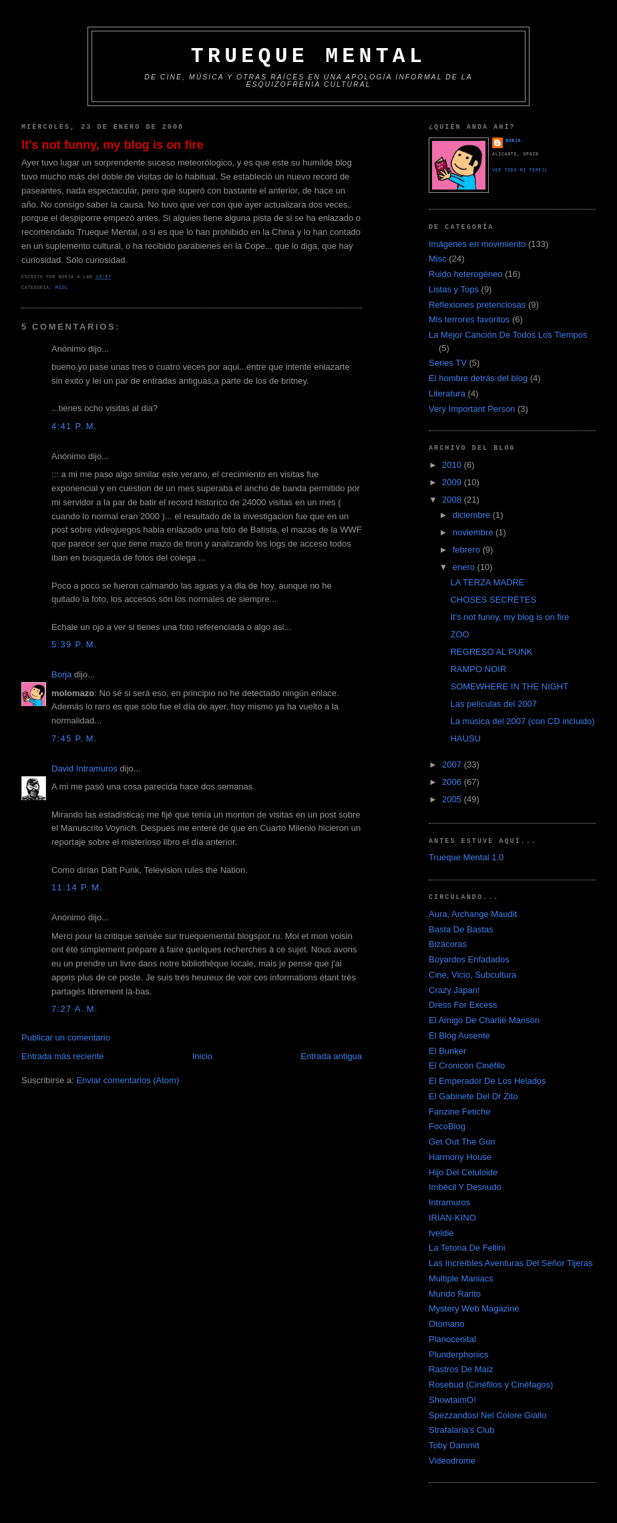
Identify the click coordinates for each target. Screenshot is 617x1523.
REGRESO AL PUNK (491, 652)
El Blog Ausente (459, 1035)
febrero (468, 550)
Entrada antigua (331, 1056)
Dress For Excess (463, 1005)
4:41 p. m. (74, 426)
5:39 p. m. (74, 644)
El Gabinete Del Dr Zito (473, 1096)
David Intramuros (84, 769)
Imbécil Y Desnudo (465, 1187)
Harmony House (460, 1157)
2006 (453, 782)
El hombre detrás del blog (478, 378)
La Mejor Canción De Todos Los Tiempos (508, 335)
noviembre (474, 532)
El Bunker (447, 1051)
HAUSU (465, 738)
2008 (453, 500)
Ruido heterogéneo (466, 274)
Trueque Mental (308, 56)
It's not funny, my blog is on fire (112, 144)
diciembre (473, 515)
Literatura (447, 393)
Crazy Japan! (454, 990)
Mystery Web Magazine (474, 1308)
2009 (453, 482)
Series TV (448, 363)
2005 (453, 799)
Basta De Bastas (461, 929)
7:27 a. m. (74, 1009)
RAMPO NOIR (478, 669)
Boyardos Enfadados (469, 959)
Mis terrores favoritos (469, 319)
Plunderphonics (459, 1354)
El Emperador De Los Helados (487, 1081)
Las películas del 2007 (493, 704)
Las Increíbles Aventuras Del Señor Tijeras (510, 1263)
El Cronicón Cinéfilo (467, 1065)
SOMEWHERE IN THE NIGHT (509, 686)
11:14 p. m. (77, 887)
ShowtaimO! (452, 1400)
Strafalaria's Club (462, 1430)
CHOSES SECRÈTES (493, 600)
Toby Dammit (454, 1445)
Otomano (446, 1324)
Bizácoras (448, 944)
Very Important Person (472, 409)
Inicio (202, 1056)
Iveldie (441, 1233)
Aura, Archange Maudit (473, 914)
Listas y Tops (454, 289)
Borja (61, 674)
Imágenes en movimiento (477, 244)
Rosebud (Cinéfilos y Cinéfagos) (491, 1385)
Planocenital (452, 1339)
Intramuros (449, 1202)
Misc (61, 287)
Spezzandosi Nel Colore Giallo (487, 1415)
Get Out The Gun (462, 1142)
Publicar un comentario (65, 1037)
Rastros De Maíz (461, 1369)
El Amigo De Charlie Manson (484, 1020)
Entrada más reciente (62, 1056)
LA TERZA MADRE (487, 582)
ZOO (459, 634)
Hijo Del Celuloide (463, 1172)
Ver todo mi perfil (520, 170)
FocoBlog (447, 1126)
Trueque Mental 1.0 (466, 857)
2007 (453, 764)
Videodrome (452, 1461)
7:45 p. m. (74, 738)
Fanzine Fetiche (460, 1112)
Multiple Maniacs (461, 1278)
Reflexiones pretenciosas (477, 305)
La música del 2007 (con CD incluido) (522, 721)
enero (465, 567)
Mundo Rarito (455, 1294)
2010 (453, 465)
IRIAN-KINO (452, 1218)
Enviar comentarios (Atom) (127, 1080)
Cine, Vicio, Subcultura (472, 975)
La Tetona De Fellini (467, 1248)
